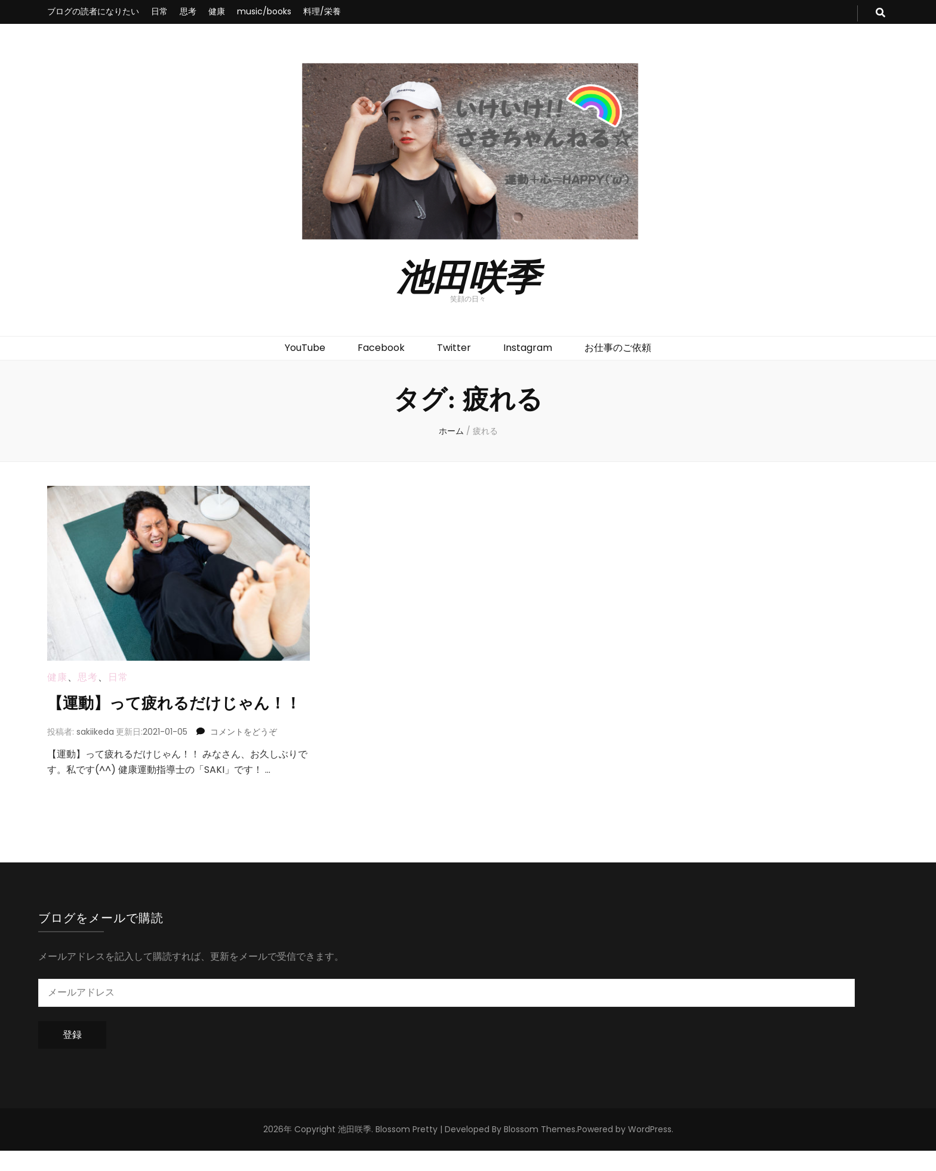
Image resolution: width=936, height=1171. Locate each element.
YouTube (305, 348)
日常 (159, 11)
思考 (188, 11)
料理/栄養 (322, 11)
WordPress (650, 1149)
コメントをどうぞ (243, 751)
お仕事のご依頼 (617, 348)
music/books (264, 11)
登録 (72, 1054)
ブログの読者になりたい (93, 11)
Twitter (454, 348)
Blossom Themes (539, 1149)
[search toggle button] (880, 13)
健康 (216, 11)
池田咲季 (468, 275)
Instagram (527, 348)
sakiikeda (95, 751)
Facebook (381, 348)
